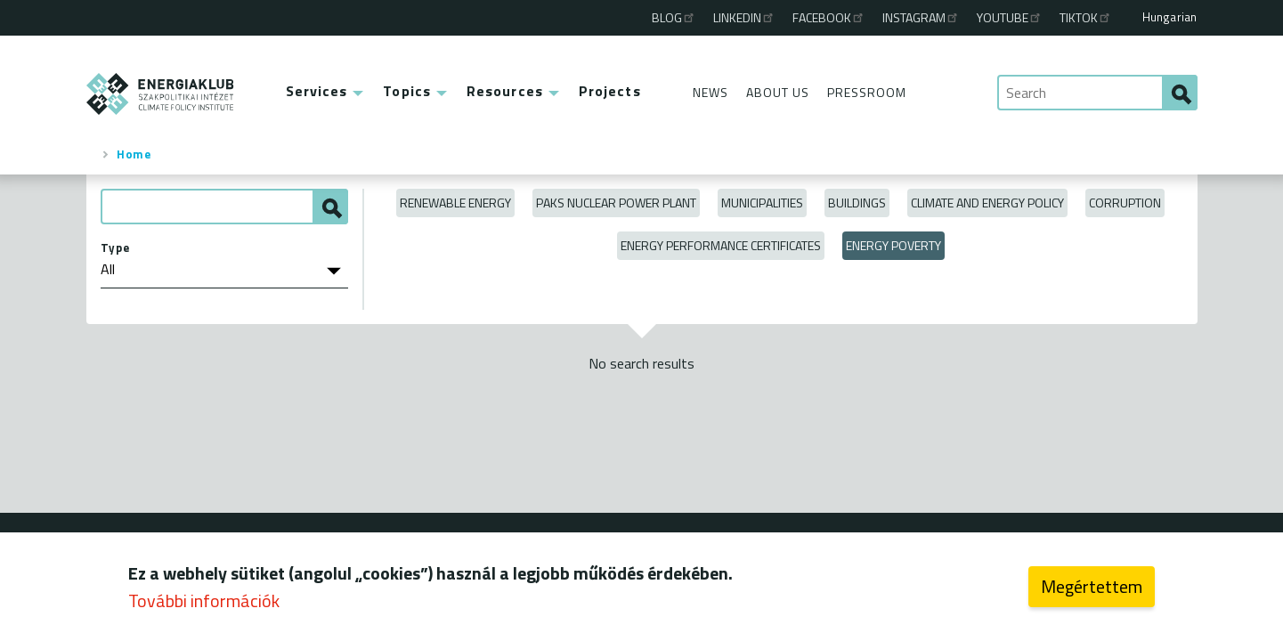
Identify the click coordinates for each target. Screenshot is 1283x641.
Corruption (1125, 202)
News (710, 92)
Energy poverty (893, 245)
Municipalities (762, 202)
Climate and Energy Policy (987, 202)
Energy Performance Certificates (721, 245)
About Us (777, 92)
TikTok (1086, 17)
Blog (674, 17)
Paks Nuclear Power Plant (616, 202)
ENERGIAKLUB (160, 94)
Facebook (828, 17)
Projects (610, 90)
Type (115, 247)
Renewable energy (455, 202)
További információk (204, 607)
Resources (505, 90)
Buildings (857, 202)
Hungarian (1170, 17)
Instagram (921, 17)
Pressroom (866, 92)
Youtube (1010, 17)
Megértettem (1091, 592)
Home (133, 154)
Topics (407, 90)
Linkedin (744, 17)
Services (317, 90)
